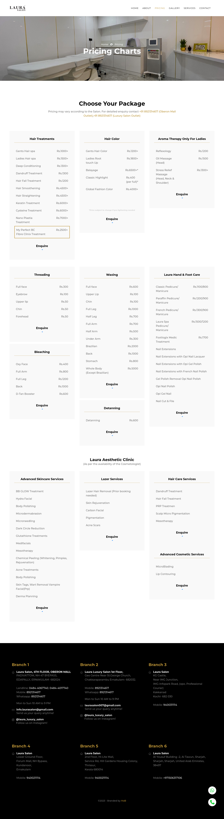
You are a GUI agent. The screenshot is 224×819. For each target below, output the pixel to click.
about (146, 8)
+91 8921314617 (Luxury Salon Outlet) (117, 115)
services (190, 8)
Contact (205, 8)
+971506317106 (172, 770)
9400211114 (34, 770)
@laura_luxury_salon (30, 711)
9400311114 (170, 696)
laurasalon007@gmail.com (103, 697)
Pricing (119, 44)
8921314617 (34, 684)
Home (135, 8)
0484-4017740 (59, 680)
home (104, 44)
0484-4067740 (38, 680)
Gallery (174, 8)
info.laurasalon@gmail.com (34, 701)
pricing (160, 8)
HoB (123, 792)
